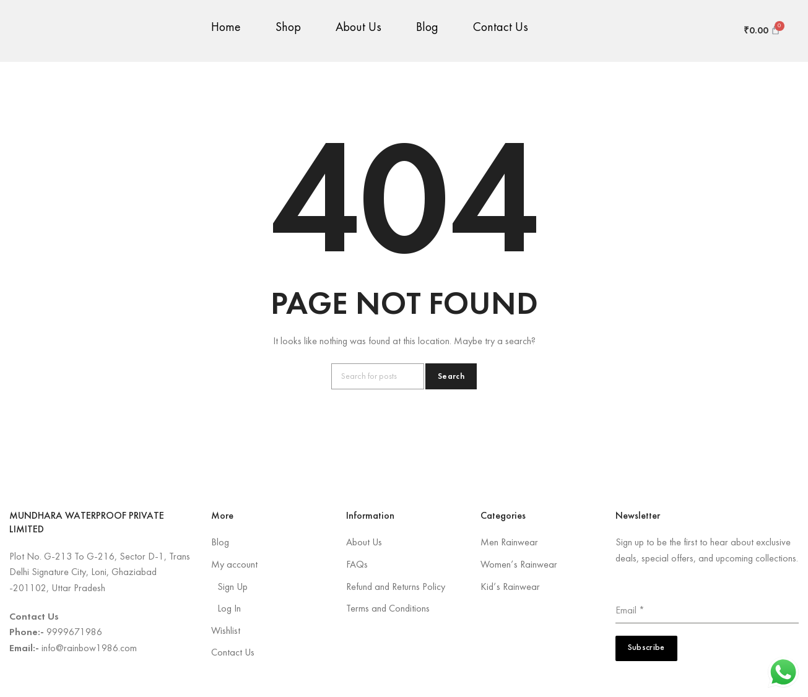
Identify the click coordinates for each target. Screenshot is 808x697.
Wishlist (225, 631)
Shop (288, 34)
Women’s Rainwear (518, 565)
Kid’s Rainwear (510, 587)
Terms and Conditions (388, 609)
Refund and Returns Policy (395, 587)
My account (234, 565)
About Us (358, 34)
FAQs (357, 565)
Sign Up (232, 587)
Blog (427, 34)
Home (226, 34)
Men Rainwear (509, 543)
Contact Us (500, 34)
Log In (229, 609)
